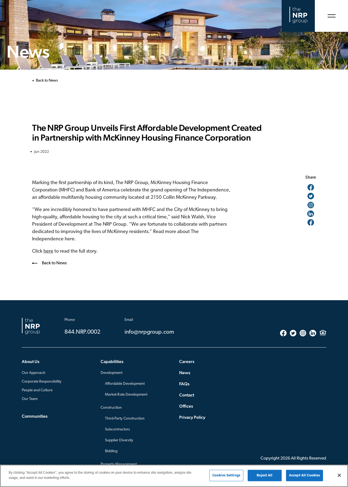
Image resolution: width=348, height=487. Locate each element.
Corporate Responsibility (41, 382)
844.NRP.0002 (82, 332)
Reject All (264, 475)
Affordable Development (125, 384)
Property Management (119, 464)
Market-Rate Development (126, 395)
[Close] (339, 475)
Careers (186, 361)
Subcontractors (117, 429)
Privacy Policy (192, 417)
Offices (186, 406)
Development (111, 373)
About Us (30, 361)
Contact (186, 395)
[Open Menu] (331, 16)
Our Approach (33, 373)
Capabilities (112, 361)
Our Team (30, 399)
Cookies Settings (226, 475)
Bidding (111, 451)
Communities (35, 416)
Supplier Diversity (119, 440)
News (184, 372)
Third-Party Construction (125, 419)
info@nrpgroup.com (149, 332)
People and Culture (37, 390)
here (48, 251)
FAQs (184, 383)
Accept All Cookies (304, 475)
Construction (111, 408)
